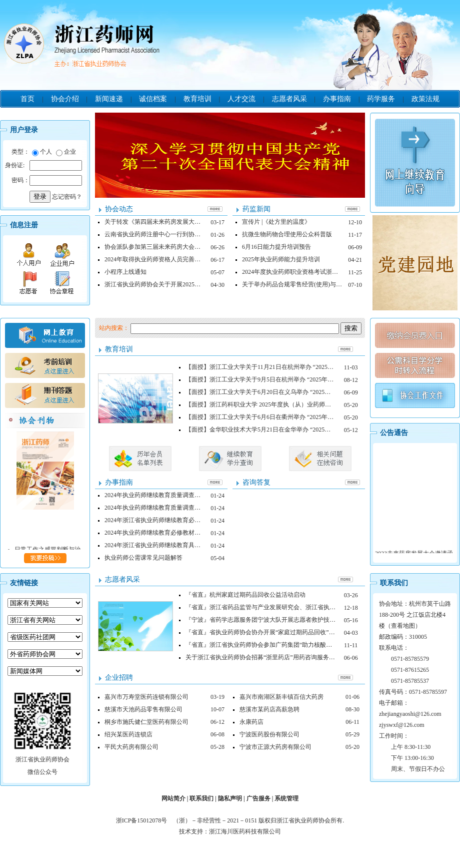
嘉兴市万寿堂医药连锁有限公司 (146, 696)
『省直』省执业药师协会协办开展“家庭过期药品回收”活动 (263, 632)
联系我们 (202, 798)
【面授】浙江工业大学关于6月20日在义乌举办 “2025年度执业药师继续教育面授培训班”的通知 (311, 391)
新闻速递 (109, 99)
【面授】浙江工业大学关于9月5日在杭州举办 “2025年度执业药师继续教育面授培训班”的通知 (309, 379)
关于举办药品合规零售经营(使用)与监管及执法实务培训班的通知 (328, 284)
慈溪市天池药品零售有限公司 (143, 709)
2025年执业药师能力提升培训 (281, 259)
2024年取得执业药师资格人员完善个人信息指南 (167, 259)
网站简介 (174, 798)
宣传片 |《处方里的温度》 (276, 221)
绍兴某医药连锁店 (128, 734)
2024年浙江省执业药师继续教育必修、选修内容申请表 (176, 520)
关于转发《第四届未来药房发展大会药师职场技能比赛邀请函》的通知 (197, 221)
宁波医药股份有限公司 (270, 734)
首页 (27, 99)
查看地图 (403, 625)
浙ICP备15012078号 (144, 820)
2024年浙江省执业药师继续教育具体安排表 (161, 545)
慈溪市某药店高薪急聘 (270, 709)
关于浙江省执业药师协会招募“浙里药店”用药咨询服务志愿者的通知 (275, 657)
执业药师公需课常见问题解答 (143, 557)
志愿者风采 (289, 99)
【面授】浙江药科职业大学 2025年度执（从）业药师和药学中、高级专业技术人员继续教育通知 (312, 404)
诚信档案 (153, 99)
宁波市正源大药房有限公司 (276, 746)
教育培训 (198, 99)
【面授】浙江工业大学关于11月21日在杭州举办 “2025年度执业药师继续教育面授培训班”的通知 (312, 366)
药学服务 (381, 99)
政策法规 (426, 99)
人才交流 (242, 99)
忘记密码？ (67, 196)
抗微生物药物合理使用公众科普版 (287, 234)
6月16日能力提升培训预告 (276, 246)
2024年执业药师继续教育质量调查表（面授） (164, 507)
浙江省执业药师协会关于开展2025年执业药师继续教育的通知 (185, 284)
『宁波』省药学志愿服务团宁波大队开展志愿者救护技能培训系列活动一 (282, 619)
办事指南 (337, 99)
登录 (40, 196)
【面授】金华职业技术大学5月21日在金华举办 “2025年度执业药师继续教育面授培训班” (302, 429)
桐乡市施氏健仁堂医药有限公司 (146, 721)
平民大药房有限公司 (131, 746)
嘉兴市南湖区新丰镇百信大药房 (282, 696)
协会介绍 (65, 99)
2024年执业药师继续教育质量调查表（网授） (164, 495)
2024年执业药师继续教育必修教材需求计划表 (164, 532)
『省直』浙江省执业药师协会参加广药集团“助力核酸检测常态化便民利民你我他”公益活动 (305, 644)
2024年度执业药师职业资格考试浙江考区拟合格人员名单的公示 (326, 271)
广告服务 (258, 798)
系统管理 (286, 798)
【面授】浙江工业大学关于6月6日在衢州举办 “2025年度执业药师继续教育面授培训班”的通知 (309, 416)
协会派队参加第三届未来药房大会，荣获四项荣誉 (170, 246)
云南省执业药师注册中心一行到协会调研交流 (164, 234)
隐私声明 (230, 798)
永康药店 (252, 721)
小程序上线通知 (125, 271)
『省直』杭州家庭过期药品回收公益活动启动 (246, 594)
